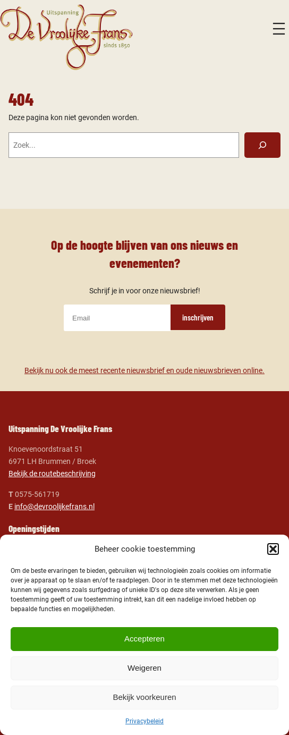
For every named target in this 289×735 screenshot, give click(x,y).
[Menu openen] (279, 29)
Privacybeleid (144, 721)
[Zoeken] (262, 145)
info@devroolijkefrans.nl (54, 506)
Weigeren (145, 667)
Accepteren (144, 638)
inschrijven (198, 317)
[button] (273, 549)
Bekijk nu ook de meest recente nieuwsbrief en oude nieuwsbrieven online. (144, 370)
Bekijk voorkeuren (144, 697)
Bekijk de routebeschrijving (52, 473)
